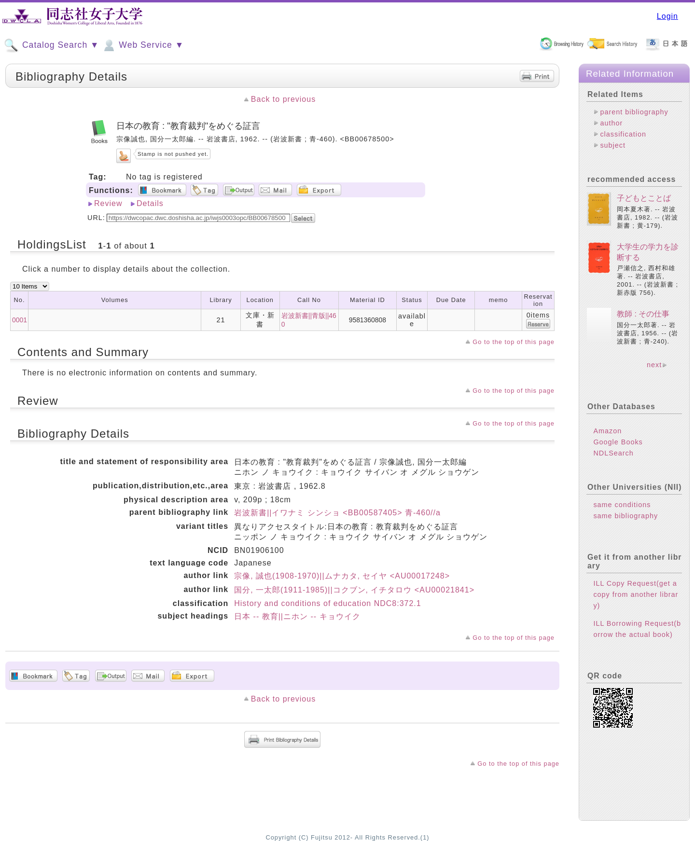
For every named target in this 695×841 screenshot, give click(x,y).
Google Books (617, 442)
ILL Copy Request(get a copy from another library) (635, 594)
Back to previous (283, 99)
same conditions (622, 505)
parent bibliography (634, 112)
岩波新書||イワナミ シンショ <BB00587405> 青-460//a (337, 513)
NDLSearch (613, 453)
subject (613, 145)
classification (623, 134)
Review (108, 203)
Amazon (607, 431)
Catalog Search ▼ (51, 45)
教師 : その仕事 (643, 314)
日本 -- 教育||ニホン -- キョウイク (297, 616)
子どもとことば (644, 198)
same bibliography (625, 516)
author (611, 123)
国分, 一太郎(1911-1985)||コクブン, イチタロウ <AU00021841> (354, 590)
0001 (19, 320)
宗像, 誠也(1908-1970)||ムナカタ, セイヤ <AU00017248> (342, 576)
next (654, 365)
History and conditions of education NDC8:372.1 (327, 603)
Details (150, 203)
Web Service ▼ (142, 45)
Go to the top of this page (514, 341)
